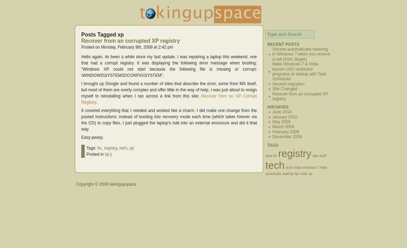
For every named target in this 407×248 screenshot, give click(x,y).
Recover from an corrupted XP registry (130, 41)
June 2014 (282, 112)
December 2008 (287, 136)
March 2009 (283, 126)
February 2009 (285, 132)
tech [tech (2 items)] (274, 165)
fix (99, 148)
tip (107, 154)
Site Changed (285, 88)
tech (123, 148)
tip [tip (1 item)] (297, 174)
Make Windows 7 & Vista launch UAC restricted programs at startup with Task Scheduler (299, 71)
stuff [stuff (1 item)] (322, 156)
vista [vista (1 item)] (303, 174)
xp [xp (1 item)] (310, 174)
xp (131, 148)
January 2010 (285, 117)
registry (110, 148)
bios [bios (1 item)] (268, 156)
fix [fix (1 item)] (275, 156)
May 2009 (281, 122)
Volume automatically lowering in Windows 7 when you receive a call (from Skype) (301, 54)
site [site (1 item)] (315, 156)
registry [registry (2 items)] (294, 153)
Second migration (288, 84)
